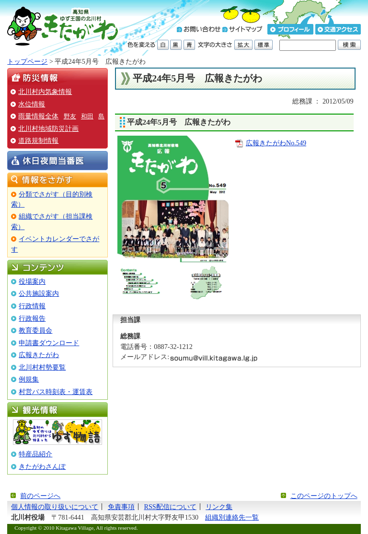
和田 (87, 116)
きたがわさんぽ (42, 466)
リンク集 (219, 507)
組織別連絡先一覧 (232, 517)
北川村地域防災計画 (48, 128)
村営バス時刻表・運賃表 (55, 391)
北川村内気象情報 (45, 91)
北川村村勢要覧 (42, 367)
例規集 (29, 379)
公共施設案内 (39, 293)
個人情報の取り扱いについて (54, 507)
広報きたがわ (39, 355)
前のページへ (40, 495)
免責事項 (121, 507)
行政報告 (32, 318)
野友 (70, 116)
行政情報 (32, 306)
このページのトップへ (323, 495)
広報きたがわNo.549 (276, 143)
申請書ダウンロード (49, 343)
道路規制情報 (38, 140)
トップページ (27, 61)
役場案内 (32, 281)
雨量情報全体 (38, 116)
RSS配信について (170, 507)
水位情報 (31, 104)
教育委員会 (35, 330)
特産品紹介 (35, 454)
